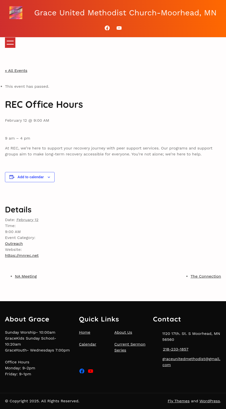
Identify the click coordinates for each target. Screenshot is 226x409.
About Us (123, 332)
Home (84, 332)
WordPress (209, 401)
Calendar (87, 344)
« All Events (16, 70)
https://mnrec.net (22, 255)
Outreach (14, 243)
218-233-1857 (176, 349)
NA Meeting (26, 276)
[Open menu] (10, 42)
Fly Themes (179, 401)
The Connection (206, 276)
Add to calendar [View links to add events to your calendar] (31, 177)
